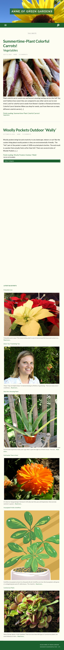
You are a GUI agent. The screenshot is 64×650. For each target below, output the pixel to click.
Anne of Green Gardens (32, 11)
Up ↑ (59, 647)
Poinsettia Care (8, 290)
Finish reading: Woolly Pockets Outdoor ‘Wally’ (20, 155)
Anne (15, 54)
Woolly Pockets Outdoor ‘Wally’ (29, 130)
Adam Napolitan (51, 647)
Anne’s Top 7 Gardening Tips (12, 344)
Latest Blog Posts (10, 285)
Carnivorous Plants (9, 588)
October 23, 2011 (9, 134)
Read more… (7, 340)
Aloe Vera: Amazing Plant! (11, 391)
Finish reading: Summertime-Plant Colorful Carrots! (32, 114)
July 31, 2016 (7, 54)
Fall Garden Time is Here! (11, 455)
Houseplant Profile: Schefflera (12, 507)
